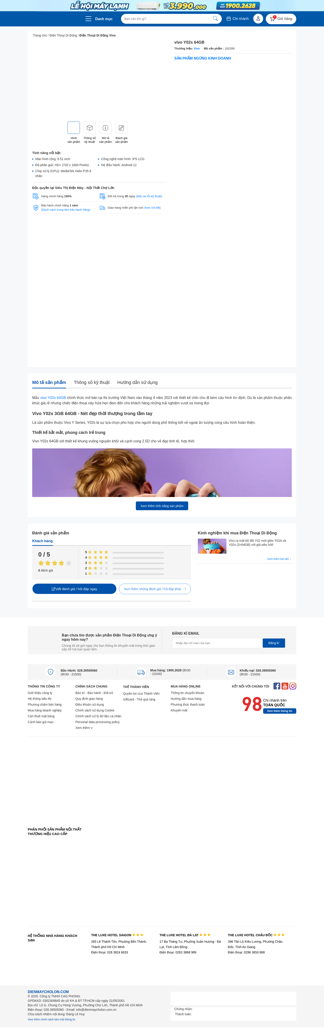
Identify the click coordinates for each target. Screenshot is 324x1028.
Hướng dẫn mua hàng (186, 698)
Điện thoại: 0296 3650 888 (246, 952)
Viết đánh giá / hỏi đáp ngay (74, 589)
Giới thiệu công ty (40, 693)
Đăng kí (274, 643)
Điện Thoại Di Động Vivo (97, 35)
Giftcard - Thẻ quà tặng (139, 699)
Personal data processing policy (97, 722)
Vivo (197, 48)
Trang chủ (40, 35)
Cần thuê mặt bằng (41, 716)
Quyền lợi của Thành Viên (141, 693)
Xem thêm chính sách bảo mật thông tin (51, 1019)
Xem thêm (84, 728)
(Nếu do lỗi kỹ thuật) (149, 196)
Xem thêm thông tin (279, 711)
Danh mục (104, 19)
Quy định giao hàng (89, 698)
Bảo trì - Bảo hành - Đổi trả (94, 693)
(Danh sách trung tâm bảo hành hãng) (65, 209)
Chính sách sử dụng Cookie (94, 710)
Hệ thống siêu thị (39, 698)
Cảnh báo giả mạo (40, 722)
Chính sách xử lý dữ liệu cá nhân (98, 716)
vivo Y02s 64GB (53, 398)
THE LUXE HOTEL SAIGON (117, 935)
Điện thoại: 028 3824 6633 (109, 952)
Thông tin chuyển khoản (187, 693)
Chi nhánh (237, 19)
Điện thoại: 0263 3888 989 (178, 952)
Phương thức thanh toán (188, 704)
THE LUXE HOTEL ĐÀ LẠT (185, 935)
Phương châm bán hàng (45, 704)
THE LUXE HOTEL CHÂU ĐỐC (256, 935)
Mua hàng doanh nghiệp (45, 710)
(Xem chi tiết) (152, 207)
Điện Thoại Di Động (63, 35)
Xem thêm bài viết (279, 559)
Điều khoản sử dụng (89, 704)
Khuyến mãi (179, 710)
